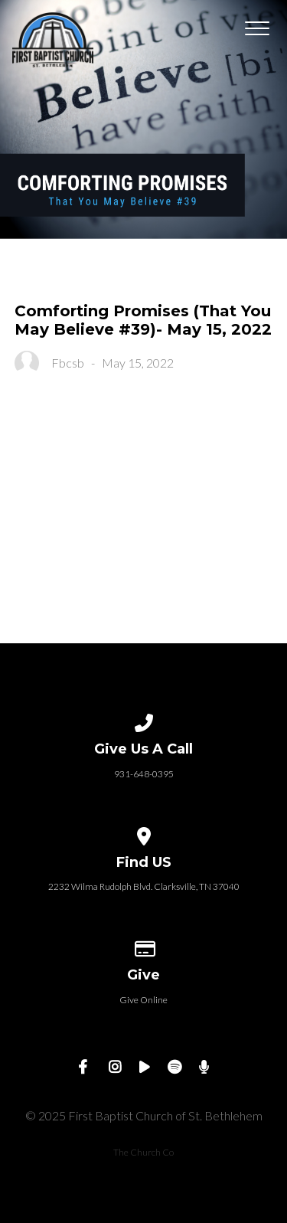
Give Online (143, 1000)
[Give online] (144, 946)
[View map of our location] (144, 833)
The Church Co (143, 1152)
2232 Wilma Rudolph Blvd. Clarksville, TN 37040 (144, 886)
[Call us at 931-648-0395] (144, 720)
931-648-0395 (144, 774)
